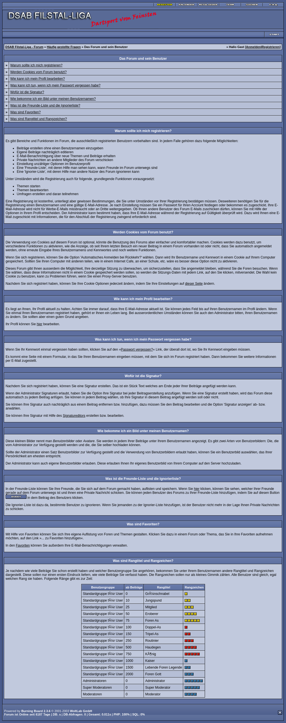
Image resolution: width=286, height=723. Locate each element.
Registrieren (271, 47)
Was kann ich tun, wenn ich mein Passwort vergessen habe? (55, 85)
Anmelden (253, 47)
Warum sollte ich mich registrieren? (36, 65)
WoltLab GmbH (81, 711)
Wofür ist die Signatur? (27, 92)
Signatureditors (74, 416)
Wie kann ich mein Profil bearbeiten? (37, 79)
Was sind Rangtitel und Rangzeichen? (38, 119)
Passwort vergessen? (137, 349)
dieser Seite (193, 284)
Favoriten (23, 545)
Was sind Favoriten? (25, 112)
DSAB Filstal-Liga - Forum (24, 47)
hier (39, 324)
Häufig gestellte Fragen (64, 47)
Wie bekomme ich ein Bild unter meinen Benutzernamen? (53, 99)
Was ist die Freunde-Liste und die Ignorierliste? (45, 105)
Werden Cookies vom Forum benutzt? (38, 72)
